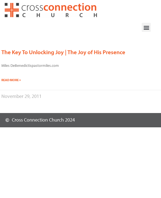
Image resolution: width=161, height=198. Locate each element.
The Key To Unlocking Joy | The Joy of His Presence (63, 52)
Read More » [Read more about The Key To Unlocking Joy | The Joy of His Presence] (11, 80)
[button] (146, 27)
